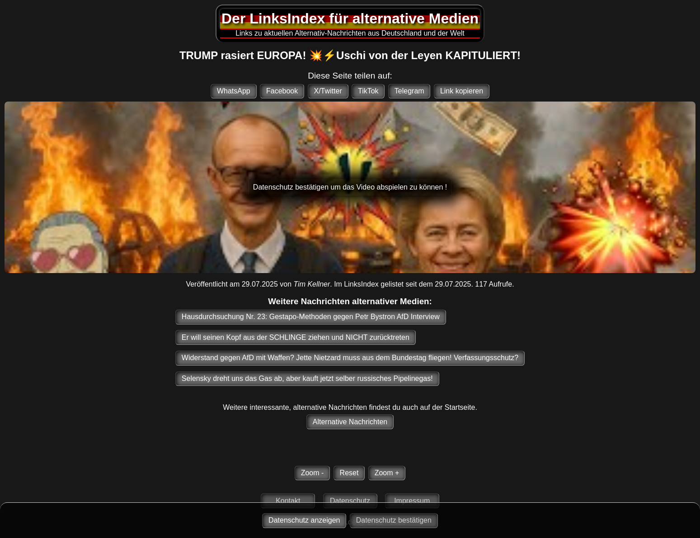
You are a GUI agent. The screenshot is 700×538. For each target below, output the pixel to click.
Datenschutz (350, 501)
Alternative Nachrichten (350, 422)
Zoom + (387, 473)
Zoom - (312, 473)
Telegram (409, 91)
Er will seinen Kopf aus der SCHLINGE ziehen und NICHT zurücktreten (295, 337)
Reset (349, 473)
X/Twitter (328, 91)
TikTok (368, 91)
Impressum (412, 501)
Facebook (282, 91)
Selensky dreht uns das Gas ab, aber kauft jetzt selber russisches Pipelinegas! (307, 378)
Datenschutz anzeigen (304, 520)
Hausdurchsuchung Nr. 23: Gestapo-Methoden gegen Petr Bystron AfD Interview (311, 316)
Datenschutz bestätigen (394, 520)
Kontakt (288, 501)
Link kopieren (461, 91)
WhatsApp (233, 91)
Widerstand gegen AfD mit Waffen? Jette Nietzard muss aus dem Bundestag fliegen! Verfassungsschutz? (350, 358)
